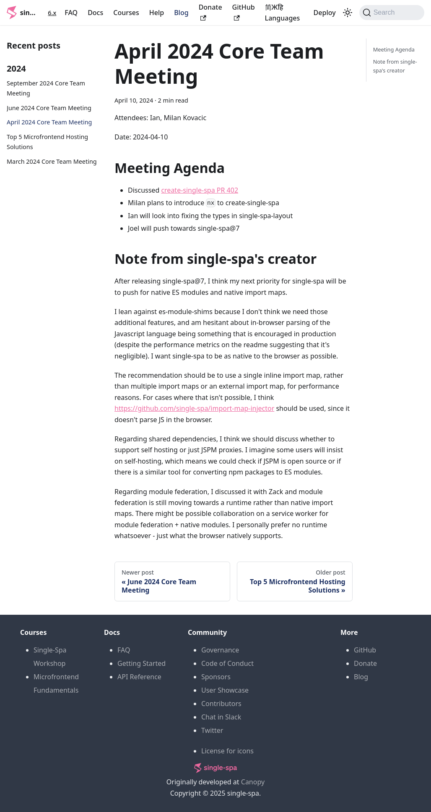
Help (156, 12)
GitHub (365, 650)
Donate (365, 663)
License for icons (227, 750)
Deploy (325, 12)
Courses (126, 12)
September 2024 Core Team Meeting (46, 88)
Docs (95, 12)
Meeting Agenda (394, 49)
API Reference (139, 676)
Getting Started (141, 663)
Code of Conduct (227, 663)
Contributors (221, 703)
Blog (181, 12)
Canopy (253, 781)
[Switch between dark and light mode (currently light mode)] (347, 12)
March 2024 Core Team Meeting (52, 161)
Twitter (212, 730)
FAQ (71, 12)
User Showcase (225, 690)
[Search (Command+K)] (391, 12)
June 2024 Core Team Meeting (49, 108)
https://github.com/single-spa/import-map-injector (194, 408)
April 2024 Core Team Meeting (49, 122)
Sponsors (216, 676)
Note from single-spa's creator (395, 66)
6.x (52, 13)
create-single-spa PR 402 (199, 190)
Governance (220, 650)
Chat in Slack (221, 717)
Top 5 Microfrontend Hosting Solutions (47, 142)
